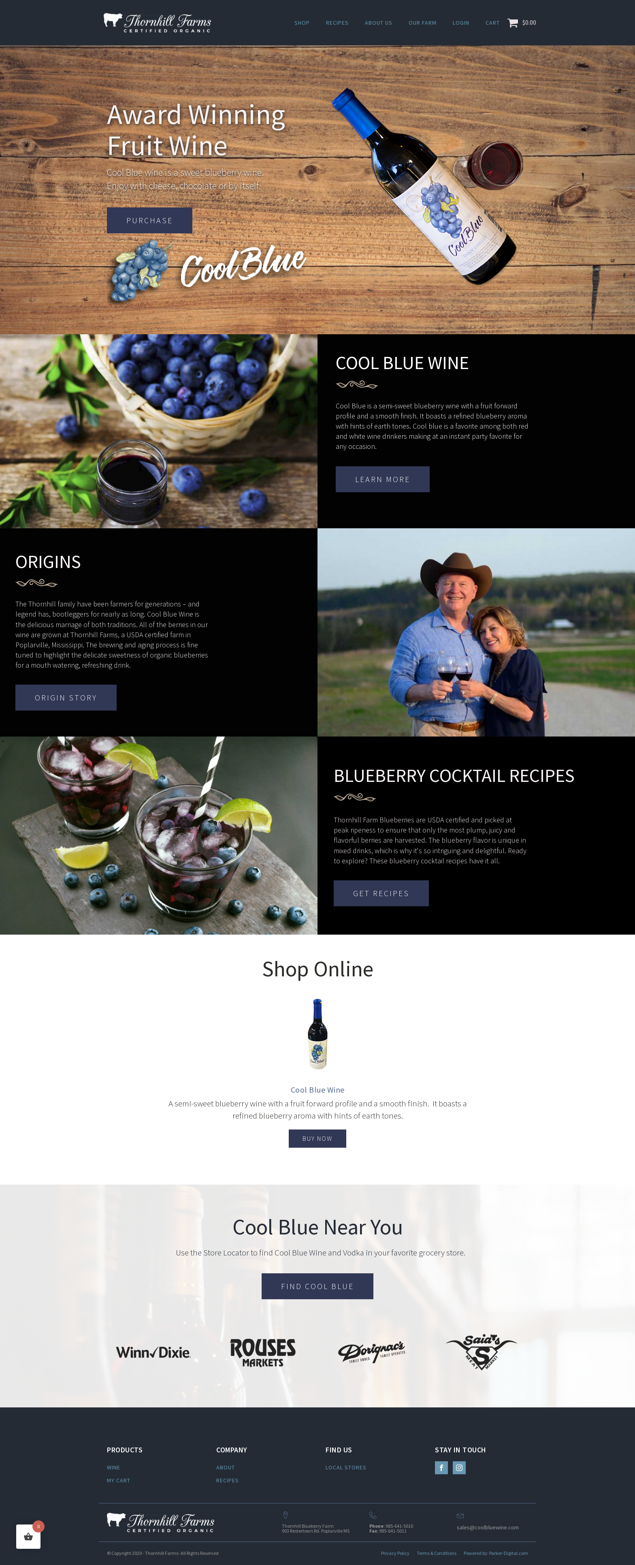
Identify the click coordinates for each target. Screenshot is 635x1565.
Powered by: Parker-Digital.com (496, 1553)
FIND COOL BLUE (317, 1286)
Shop (302, 22)
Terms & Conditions (436, 1553)
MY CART (118, 1480)
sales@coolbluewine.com (488, 1527)
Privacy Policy (395, 1553)
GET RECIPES (381, 893)
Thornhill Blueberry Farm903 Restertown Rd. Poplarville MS (315, 1528)
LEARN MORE (382, 479)
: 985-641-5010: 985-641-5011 (391, 1528)
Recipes (337, 22)
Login (461, 22)
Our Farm (423, 22)
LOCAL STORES (346, 1467)
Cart (493, 22)
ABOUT (225, 1467)
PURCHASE (149, 220)
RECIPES (227, 1480)
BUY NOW (317, 1138)
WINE (113, 1467)
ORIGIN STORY (66, 697)
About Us (378, 22)
